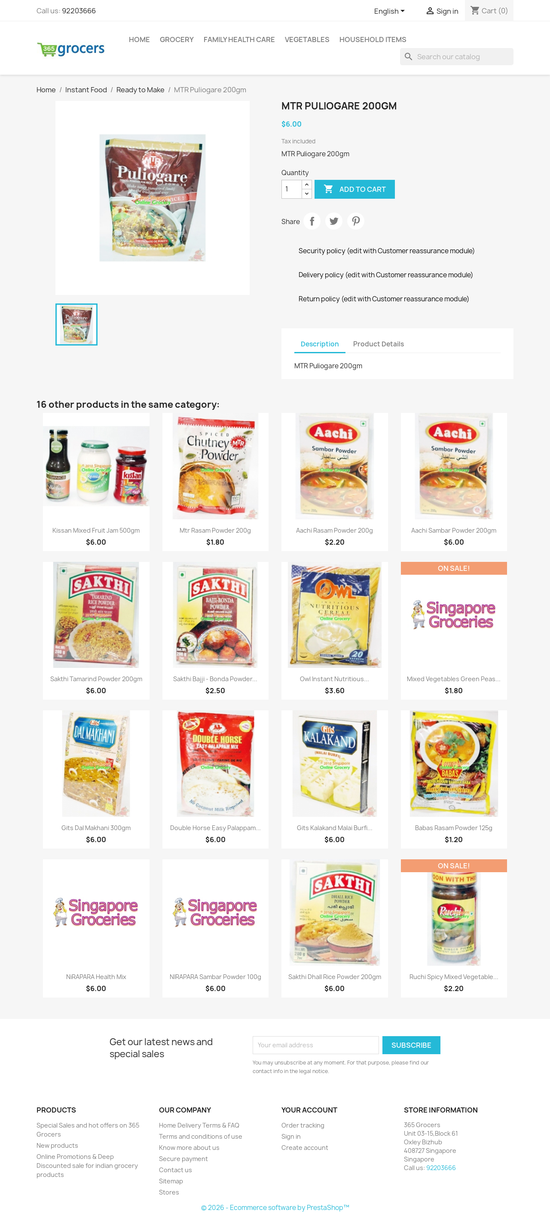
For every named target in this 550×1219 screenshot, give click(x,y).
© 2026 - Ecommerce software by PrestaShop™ (275, 1207)
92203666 (79, 10)
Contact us (175, 1170)
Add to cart (355, 189)
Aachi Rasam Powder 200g (334, 530)
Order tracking (302, 1125)
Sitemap (171, 1181)
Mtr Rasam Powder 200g (215, 530)
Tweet (333, 221)
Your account (309, 1110)
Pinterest (355, 221)
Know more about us (189, 1147)
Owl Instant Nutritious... (334, 679)
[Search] (456, 56)
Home (139, 39)
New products (57, 1145)
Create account (304, 1147)
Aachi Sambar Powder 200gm (453, 530)
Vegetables (307, 39)
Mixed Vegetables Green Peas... (454, 679)
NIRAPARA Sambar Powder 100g (215, 977)
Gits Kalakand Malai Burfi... (335, 828)
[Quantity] (291, 189)
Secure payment (183, 1159)
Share (312, 221)
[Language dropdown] (391, 11)
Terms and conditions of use (200, 1136)
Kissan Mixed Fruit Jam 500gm (96, 530)
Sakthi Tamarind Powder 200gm (96, 679)
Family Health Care (239, 39)
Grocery (177, 39)
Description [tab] (320, 344)
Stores (169, 1192)
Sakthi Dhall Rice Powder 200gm (334, 977)
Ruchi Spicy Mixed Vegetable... (453, 977)
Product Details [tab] (378, 344)
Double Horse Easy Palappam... (215, 828)
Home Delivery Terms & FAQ (199, 1125)
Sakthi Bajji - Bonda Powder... (215, 679)
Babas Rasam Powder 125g (453, 828)
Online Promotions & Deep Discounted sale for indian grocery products (87, 1165)
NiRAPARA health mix (96, 977)
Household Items (372, 39)
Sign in (291, 1136)
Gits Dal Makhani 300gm (96, 828)
